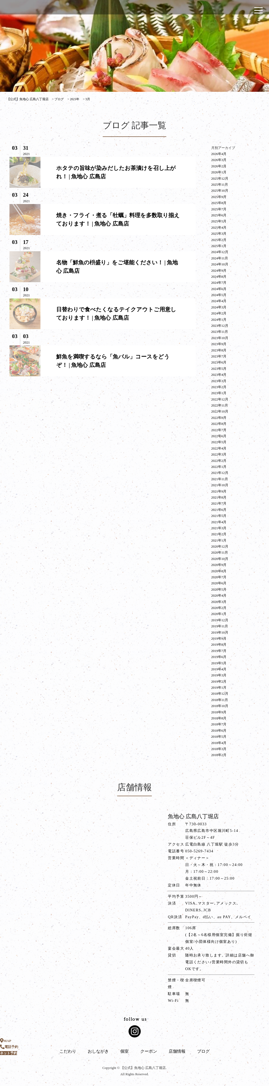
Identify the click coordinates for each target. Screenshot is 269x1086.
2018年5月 (219, 737)
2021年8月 (219, 497)
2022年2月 (219, 461)
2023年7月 (219, 356)
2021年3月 (219, 528)
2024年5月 (219, 295)
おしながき (98, 1051)
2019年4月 (219, 669)
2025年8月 (219, 203)
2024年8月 (219, 277)
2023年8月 (219, 350)
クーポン (148, 1051)
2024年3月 (219, 307)
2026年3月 (219, 160)
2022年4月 (219, 448)
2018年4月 (219, 743)
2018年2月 (219, 755)
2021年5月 (219, 516)
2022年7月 (219, 430)
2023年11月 (219, 332)
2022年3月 (219, 454)
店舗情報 (177, 1051)
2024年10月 (219, 264)
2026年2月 (219, 166)
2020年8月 (219, 571)
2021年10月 (219, 485)
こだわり (67, 1051)
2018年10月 (219, 706)
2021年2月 (219, 534)
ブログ (203, 1051)
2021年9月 (219, 491)
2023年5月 (219, 369)
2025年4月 (219, 227)
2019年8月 (219, 644)
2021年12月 (219, 473)
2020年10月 (219, 559)
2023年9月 (219, 344)
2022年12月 (219, 399)
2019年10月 (219, 632)
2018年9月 (219, 712)
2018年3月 (219, 749)
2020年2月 (219, 608)
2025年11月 (219, 184)
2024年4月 (219, 301)
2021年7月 (219, 503)
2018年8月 (219, 718)
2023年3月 (219, 381)
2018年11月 (219, 700)
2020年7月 (219, 577)
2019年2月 (219, 681)
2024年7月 (219, 283)
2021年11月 (219, 479)
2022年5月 (219, 442)
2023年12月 (219, 326)
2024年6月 (219, 289)
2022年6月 (219, 436)
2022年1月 (219, 467)
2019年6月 (219, 657)
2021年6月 (219, 510)
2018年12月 (219, 694)
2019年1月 (219, 687)
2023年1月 (219, 393)
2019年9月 (219, 638)
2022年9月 (219, 418)
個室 (124, 1051)
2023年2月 (219, 387)
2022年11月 (219, 405)
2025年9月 (219, 197)
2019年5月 (219, 663)
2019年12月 (219, 620)
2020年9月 (219, 565)
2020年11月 (219, 552)
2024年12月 (219, 252)
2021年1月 (219, 540)
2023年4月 (219, 375)
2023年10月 (219, 338)
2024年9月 (219, 270)
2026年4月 (219, 154)
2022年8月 (219, 424)
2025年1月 (219, 246)
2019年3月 (219, 675)
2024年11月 (219, 258)
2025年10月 (219, 190)
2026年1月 (219, 172)
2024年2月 (219, 313)
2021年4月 (219, 522)
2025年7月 (219, 209)
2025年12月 (219, 178)
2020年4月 (219, 595)
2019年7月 (219, 651)
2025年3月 (219, 234)
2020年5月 (219, 589)
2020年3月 (219, 602)
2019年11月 (219, 626)
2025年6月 (219, 215)
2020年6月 (219, 583)
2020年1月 (219, 614)
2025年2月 (219, 240)
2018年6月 (219, 730)
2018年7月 (219, 724)
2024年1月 (219, 320)
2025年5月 (219, 221)
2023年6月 (219, 362)
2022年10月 (219, 411)
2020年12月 (219, 546)
